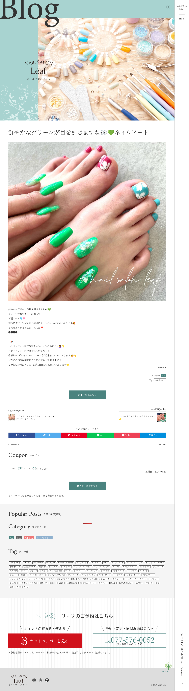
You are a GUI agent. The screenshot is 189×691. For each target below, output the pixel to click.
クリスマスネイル (129, 566)
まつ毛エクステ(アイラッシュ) (84, 579)
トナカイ (43, 570)
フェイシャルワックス (56, 575)
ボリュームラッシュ (17, 579)
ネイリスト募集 (56, 570)
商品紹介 (60, 583)
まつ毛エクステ (63, 579)
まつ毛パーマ (117, 579)
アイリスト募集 (82, 562)
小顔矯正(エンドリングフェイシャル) (81, 583)
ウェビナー (95, 562)
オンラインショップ (134, 562)
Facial (19, 538)
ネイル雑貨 (105, 570)
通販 (11, 587)
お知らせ (42, 566)
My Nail (27, 562)
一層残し (23, 583)
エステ (105, 562)
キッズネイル (65, 566)
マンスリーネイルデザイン (136, 579)
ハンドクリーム (118, 570)
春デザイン (103, 583)
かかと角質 (53, 566)
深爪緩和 (139, 583)
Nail (163, 375)
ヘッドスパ (117, 575)
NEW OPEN (38, 562)
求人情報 (113, 583)
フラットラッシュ (88, 575)
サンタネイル (145, 566)
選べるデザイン (22, 587)
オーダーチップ (118, 562)
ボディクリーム (148, 575)
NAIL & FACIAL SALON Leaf (182, 654)
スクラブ (13, 570)
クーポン (116, 566)
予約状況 (33, 583)
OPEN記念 (50, 562)
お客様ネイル (160, 380)
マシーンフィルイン (36, 579)
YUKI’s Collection (65, 562)
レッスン (13, 583)
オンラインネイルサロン (154, 562)
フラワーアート (104, 575)
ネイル (67, 570)
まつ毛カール (104, 579)
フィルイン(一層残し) (18, 575)
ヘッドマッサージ (132, 575)
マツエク (50, 579)
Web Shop (29, 538)
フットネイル (73, 575)
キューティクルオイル (82, 566)
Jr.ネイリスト (15, 562)
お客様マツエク (29, 566)
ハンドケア (132, 570)
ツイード (33, 570)
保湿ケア (43, 583)
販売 (157, 583)
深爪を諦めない (126, 583)
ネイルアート (79, 570)
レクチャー (154, 579)
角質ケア (149, 583)
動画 (52, 583)
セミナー (23, 570)
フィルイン (143, 570)
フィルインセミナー (44, 538)
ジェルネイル (158, 566)
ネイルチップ (92, 570)
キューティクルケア (101, 566)
